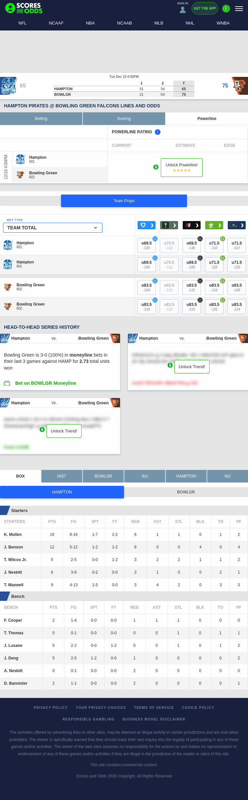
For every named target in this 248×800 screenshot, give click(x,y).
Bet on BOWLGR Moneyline (45, 383)
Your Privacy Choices (101, 708)
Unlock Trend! (192, 366)
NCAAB (124, 23)
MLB (159, 23)
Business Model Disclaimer (154, 719)
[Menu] (239, 8)
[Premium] (226, 11)
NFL (23, 23)
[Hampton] (37, 157)
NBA (90, 23)
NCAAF (56, 23)
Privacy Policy (51, 708)
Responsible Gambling (89, 719)
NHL (190, 23)
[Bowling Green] (43, 173)
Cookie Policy (198, 708)
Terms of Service (154, 708)
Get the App (205, 8)
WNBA (223, 23)
